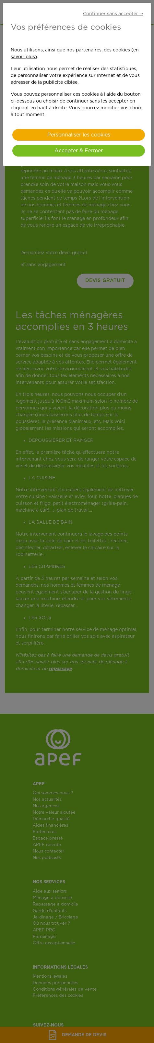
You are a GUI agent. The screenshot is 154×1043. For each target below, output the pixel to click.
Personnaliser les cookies (78, 134)
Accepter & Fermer (78, 150)
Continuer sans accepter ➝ (113, 14)
